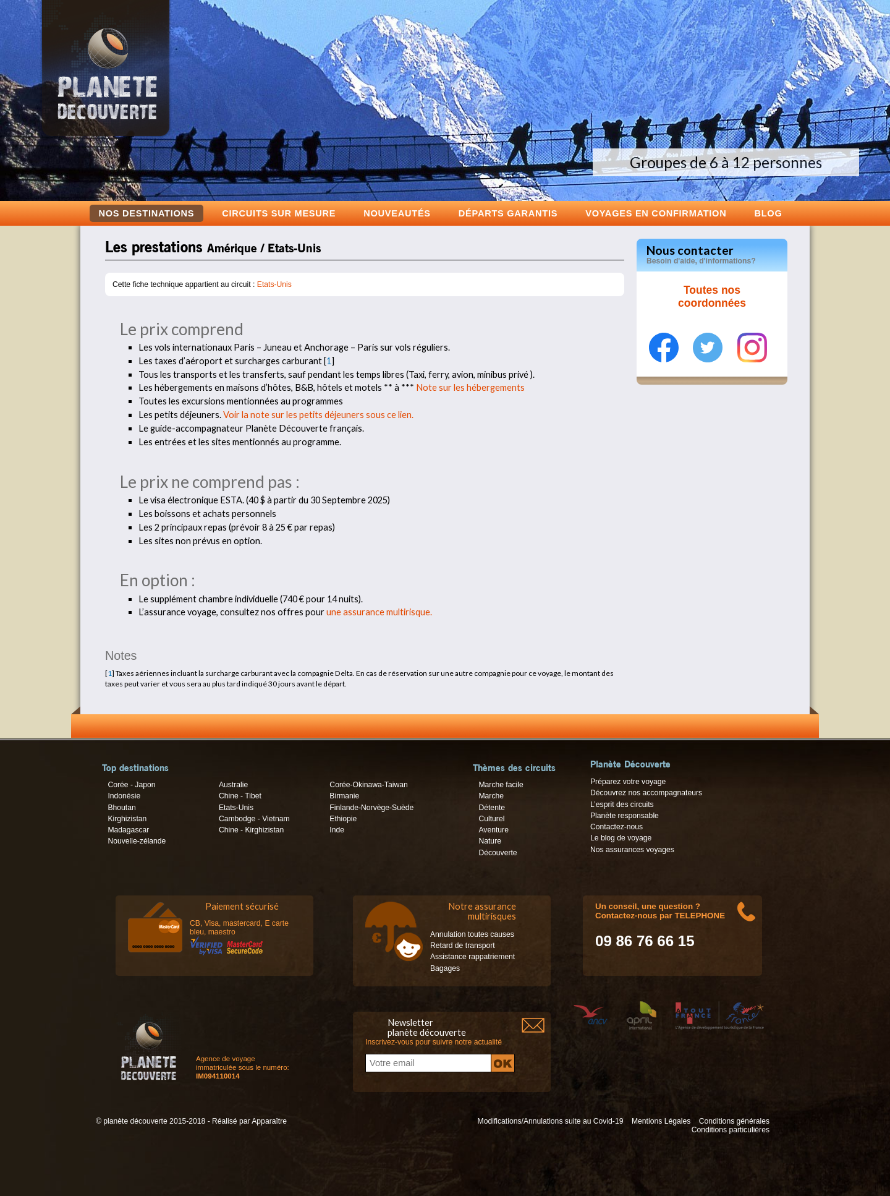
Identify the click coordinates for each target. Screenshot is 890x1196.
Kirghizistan (127, 818)
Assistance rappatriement (472, 956)
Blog (768, 213)
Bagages (445, 968)
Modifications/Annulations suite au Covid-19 (551, 1121)
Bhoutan (121, 807)
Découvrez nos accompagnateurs (646, 792)
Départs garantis (508, 213)
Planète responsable (624, 815)
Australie (233, 784)
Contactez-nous (616, 826)
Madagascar (128, 830)
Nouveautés (397, 213)
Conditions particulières (730, 1130)
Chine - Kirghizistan (251, 830)
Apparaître (269, 1121)
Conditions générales (734, 1121)
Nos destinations (147, 213)
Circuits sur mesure (279, 213)
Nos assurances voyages (632, 849)
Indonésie (124, 796)
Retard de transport (462, 945)
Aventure (493, 830)
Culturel (491, 818)
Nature (489, 841)
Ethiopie (343, 818)
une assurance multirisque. (379, 612)
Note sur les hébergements (470, 387)
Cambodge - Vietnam (254, 818)
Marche (491, 796)
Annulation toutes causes (472, 934)
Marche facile (500, 784)
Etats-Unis (274, 284)
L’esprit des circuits (622, 804)
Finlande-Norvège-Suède (371, 807)
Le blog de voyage (620, 838)
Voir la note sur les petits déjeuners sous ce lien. (318, 414)
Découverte (497, 852)
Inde (336, 830)
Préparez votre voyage (628, 781)
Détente (491, 807)
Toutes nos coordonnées (712, 297)
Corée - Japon (131, 784)
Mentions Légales (661, 1121)
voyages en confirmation (655, 213)
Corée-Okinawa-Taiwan (368, 784)
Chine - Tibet (240, 796)
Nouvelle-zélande (137, 841)
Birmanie (344, 796)
